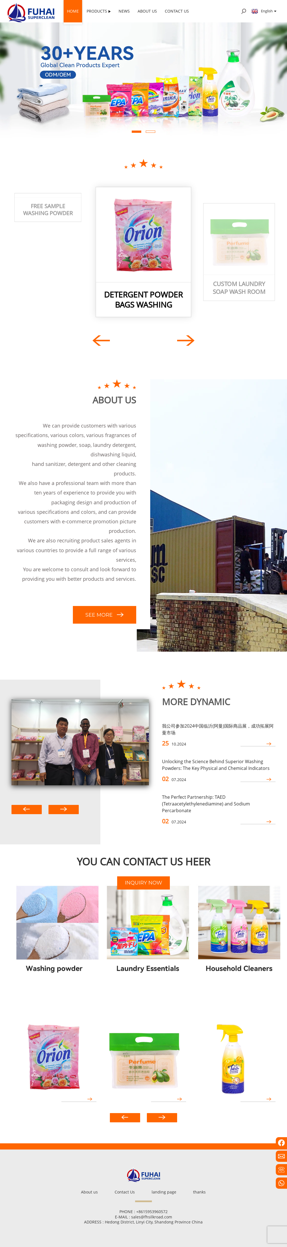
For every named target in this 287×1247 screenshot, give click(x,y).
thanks (199, 1192)
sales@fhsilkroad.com (151, 1217)
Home (73, 11)
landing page (164, 1192)
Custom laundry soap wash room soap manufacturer (239, 288)
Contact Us (177, 11)
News (124, 11)
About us (147, 11)
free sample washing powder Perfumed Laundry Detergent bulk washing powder (47, 288)
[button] (136, 132)
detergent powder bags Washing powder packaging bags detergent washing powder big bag (143, 299)
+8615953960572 (152, 1211)
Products (99, 11)
